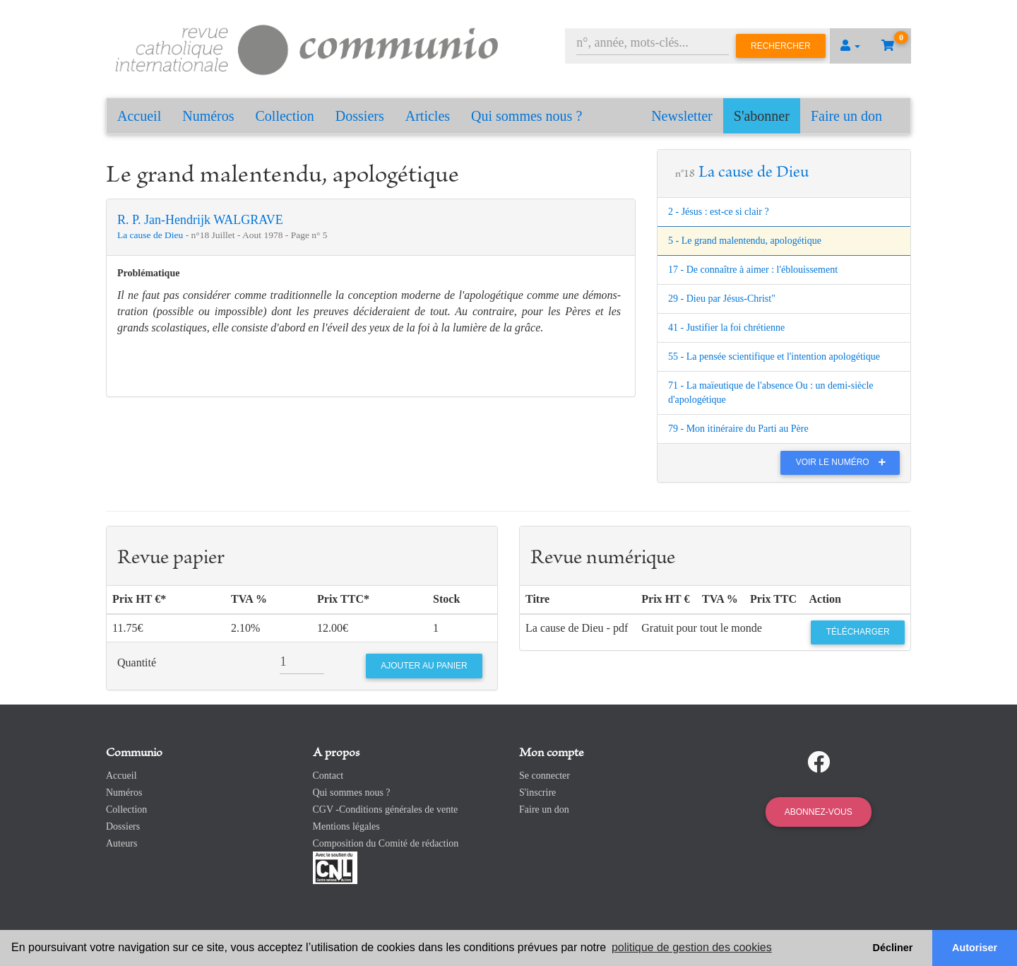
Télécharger (858, 632)
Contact (328, 775)
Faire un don (846, 116)
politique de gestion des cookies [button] (692, 947)
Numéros (208, 116)
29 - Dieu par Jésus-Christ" (721, 298)
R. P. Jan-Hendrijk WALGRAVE (200, 220)
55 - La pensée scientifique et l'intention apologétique (774, 356)
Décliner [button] (893, 947)
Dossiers (359, 116)
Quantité (136, 662)
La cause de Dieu (151, 235)
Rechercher (781, 46)
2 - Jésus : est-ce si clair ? (718, 211)
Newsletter (682, 116)
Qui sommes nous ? (526, 116)
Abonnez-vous (818, 812)
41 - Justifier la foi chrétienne (726, 327)
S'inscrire (537, 792)
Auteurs (121, 843)
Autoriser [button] (974, 947)
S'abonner (762, 116)
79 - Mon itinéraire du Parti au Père (738, 428)
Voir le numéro (844, 462)
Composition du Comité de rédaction (386, 843)
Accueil (139, 116)
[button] (850, 46)
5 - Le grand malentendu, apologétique (744, 240)
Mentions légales (346, 826)
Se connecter (544, 775)
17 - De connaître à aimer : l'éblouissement (753, 269)
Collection (285, 116)
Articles (427, 116)
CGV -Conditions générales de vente (385, 809)
